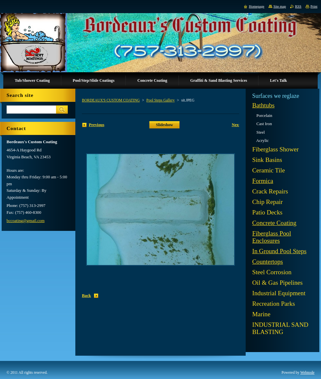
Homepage (256, 6)
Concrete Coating (274, 222)
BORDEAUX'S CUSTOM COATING (111, 100)
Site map (280, 6)
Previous (96, 125)
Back (86, 295)
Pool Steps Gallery (160, 100)
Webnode (307, 372)
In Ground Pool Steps (279, 251)
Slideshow (164, 125)
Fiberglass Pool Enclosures (271, 237)
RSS (298, 6)
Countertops (267, 261)
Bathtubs (263, 105)
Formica (262, 180)
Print (314, 6)
